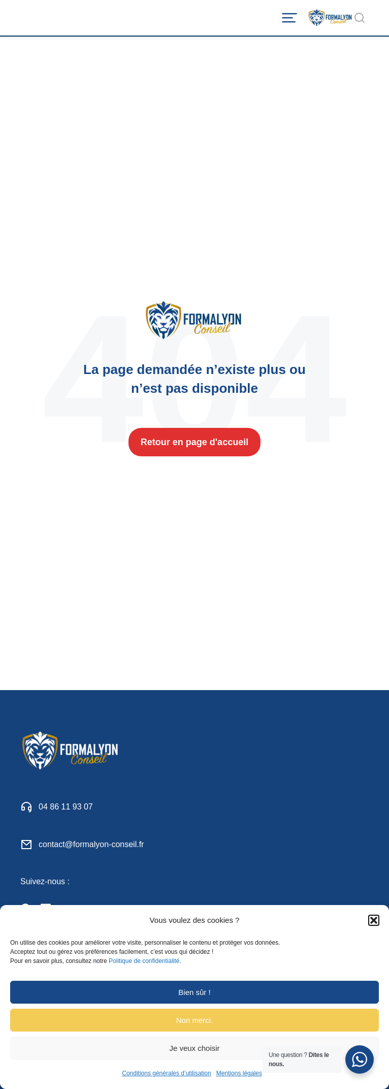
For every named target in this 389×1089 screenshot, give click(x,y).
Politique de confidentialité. (145, 960)
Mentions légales (239, 1073)
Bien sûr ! (194, 992)
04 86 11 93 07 (66, 806)
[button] (374, 920)
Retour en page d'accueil (194, 442)
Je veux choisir (194, 1048)
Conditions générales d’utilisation (166, 1073)
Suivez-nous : (45, 881)
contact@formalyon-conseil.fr (91, 844)
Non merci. (194, 1020)
